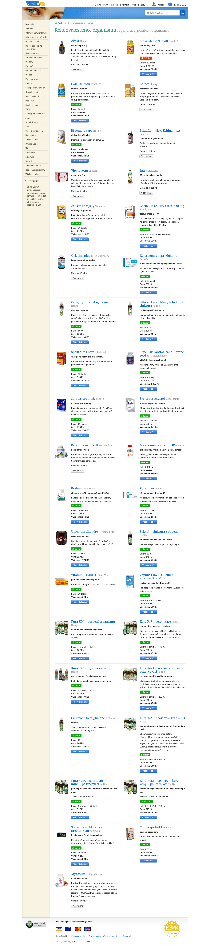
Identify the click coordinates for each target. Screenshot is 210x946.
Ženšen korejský (88, 206)
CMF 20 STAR (86, 84)
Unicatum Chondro (92, 531)
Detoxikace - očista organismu (34, 47)
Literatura (30, 157)
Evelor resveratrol (159, 398)
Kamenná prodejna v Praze (82, 936)
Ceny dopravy (101, 5)
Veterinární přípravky (35, 165)
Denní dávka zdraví (34, 96)
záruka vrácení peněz (36, 193)
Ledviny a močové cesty (36, 114)
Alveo (78, 41)
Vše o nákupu (138, 5)
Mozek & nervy (32, 122)
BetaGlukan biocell (91, 445)
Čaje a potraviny (33, 53)
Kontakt (98, 936)
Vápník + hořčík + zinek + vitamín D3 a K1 (158, 576)
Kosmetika (30, 153)
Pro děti (29, 75)
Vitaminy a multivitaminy (36, 33)
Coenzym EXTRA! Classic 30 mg (162, 207)
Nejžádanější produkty (35, 170)
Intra (149, 170)
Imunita (29, 83)
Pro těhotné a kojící (34, 70)
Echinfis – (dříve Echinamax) (160, 132)
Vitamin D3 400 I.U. (90, 575)
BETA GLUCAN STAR (159, 41)
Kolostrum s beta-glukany (158, 257)
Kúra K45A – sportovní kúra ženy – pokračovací (159, 782)
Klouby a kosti (32, 105)
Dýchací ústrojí (32, 144)
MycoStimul (86, 874)
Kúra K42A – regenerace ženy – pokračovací (162, 669)
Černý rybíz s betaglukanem (91, 304)
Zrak (27, 127)
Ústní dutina (31, 135)
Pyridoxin (152, 488)
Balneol (149, 84)
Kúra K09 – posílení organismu (93, 623)
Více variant (78, 69)
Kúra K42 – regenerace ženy (90, 669)
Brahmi (83, 488)
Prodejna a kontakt (120, 5)
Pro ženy (29, 62)
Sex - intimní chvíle (34, 57)
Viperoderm (84, 170)
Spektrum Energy (89, 352)
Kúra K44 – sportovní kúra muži (162, 719)
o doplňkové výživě (35, 199)
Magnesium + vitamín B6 (162, 445)
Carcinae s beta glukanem (93, 718)
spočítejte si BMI (34, 205)
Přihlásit (160, 5)
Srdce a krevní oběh (34, 131)
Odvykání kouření (33, 92)
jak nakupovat (33, 187)
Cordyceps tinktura (156, 827)
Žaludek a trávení (33, 140)
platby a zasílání (34, 190)
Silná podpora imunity (35, 88)
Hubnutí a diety (32, 42)
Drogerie (29, 161)
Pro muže (30, 66)
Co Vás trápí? (60, 23)
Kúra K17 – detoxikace (159, 621)
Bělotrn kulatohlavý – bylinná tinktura (161, 304)
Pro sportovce (32, 79)
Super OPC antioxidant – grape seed (162, 353)
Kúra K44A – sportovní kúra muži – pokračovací (90, 782)
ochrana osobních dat (36, 196)
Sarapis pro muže (87, 398)
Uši (27, 148)
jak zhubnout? (33, 202)
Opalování (30, 101)
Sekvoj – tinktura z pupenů (159, 533)
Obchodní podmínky (124, 936)
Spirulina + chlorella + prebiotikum (87, 829)
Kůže (28, 109)
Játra (28, 118)
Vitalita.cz (36, 7)
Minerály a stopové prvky (36, 37)
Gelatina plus (90, 256)
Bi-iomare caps (86, 130)
